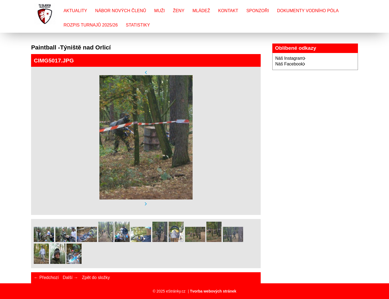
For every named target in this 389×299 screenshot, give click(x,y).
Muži (159, 10)
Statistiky (138, 25)
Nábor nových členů (120, 10)
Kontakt (228, 10)
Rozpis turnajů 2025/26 (90, 25)
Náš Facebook (290, 64)
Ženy (179, 10)
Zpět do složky (96, 277)
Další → (70, 277)
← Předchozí (46, 277)
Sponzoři (257, 10)
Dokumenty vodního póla (307, 10)
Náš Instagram (290, 58)
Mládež (201, 10)
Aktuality (75, 10)
